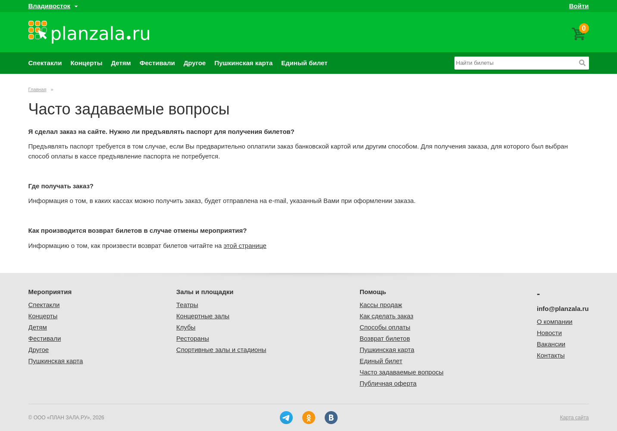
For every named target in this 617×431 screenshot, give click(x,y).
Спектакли (45, 63)
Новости (549, 332)
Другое (195, 63)
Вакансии (551, 344)
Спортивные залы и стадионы (221, 349)
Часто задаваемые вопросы (402, 372)
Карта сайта (574, 418)
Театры (187, 304)
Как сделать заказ (386, 316)
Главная (37, 89)
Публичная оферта (388, 383)
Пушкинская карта (243, 63)
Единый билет (304, 63)
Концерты (86, 63)
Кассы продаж (381, 304)
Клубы (186, 327)
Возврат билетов (385, 338)
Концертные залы (202, 316)
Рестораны (192, 338)
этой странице (245, 245)
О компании (555, 321)
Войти (579, 6)
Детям (121, 63)
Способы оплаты (385, 327)
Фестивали (157, 63)
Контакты (551, 355)
